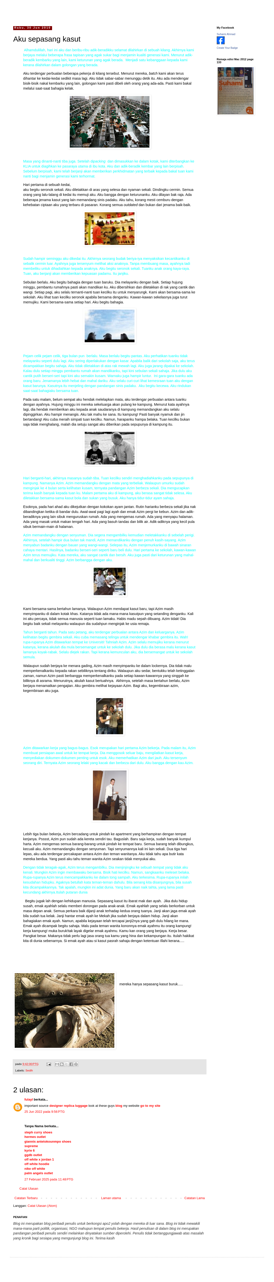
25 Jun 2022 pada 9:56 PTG (44, 1112)
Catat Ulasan (28, 1188)
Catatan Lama (194, 1198)
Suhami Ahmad (226, 34)
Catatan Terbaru (26, 1198)
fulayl (28, 1099)
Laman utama (111, 1198)
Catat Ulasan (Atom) (42, 1206)
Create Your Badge (227, 48)
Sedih (29, 1070)
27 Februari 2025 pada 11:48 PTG (48, 1179)
